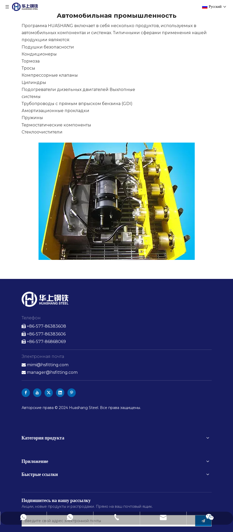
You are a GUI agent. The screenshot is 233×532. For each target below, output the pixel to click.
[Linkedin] (60, 392)
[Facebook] (26, 392)
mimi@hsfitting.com (47, 364)
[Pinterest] (71, 392)
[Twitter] (49, 392)
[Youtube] (37, 392)
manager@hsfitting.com (52, 372)
